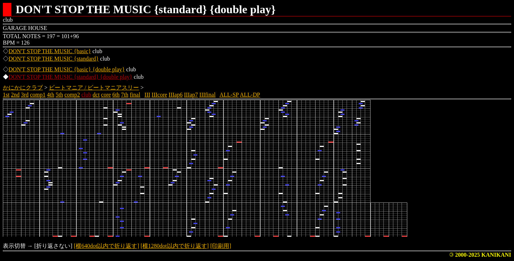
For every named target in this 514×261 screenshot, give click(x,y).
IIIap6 (175, 95)
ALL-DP (250, 95)
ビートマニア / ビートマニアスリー (94, 88)
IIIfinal (208, 95)
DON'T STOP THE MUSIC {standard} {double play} (70, 77)
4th (50, 95)
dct (96, 95)
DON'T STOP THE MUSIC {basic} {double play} (67, 69)
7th (124, 95)
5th (59, 95)
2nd (15, 95)
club (86, 95)
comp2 (72, 95)
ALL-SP (229, 95)
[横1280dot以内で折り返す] (175, 246)
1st (6, 95)
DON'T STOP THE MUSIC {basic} (50, 51)
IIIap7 (191, 95)
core (106, 95)
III (147, 95)
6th (116, 95)
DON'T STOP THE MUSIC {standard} (54, 59)
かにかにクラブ (23, 88)
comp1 (38, 95)
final (135, 95)
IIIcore (159, 95)
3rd (25, 95)
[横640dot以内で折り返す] (106, 246)
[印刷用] (220, 246)
